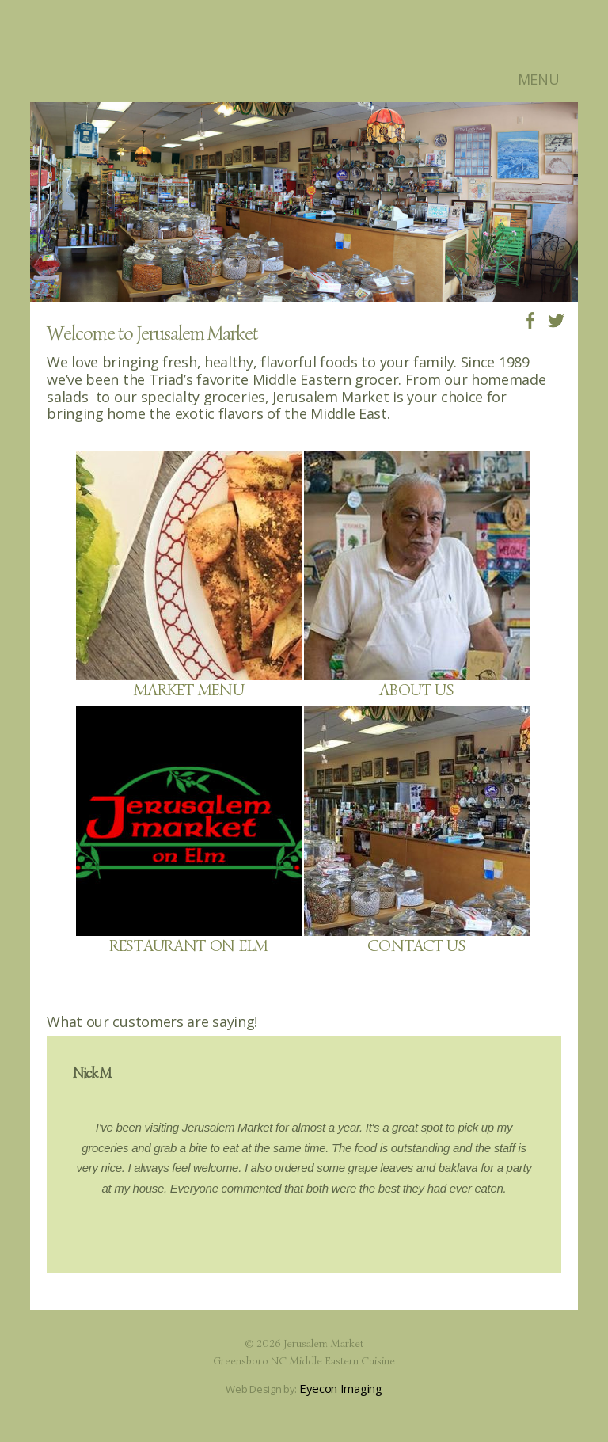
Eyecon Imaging (340, 1388)
